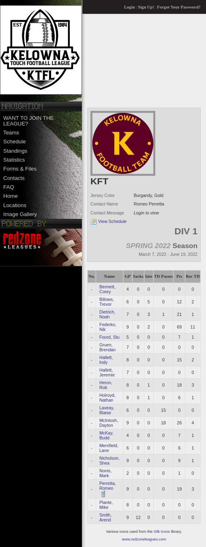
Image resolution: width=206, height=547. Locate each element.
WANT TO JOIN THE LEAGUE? (28, 120)
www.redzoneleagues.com (144, 539)
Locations (14, 205)
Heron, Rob (105, 385)
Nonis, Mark (105, 473)
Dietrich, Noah (107, 314)
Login (129, 7)
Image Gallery (20, 214)
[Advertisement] (128, 60)
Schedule (14, 141)
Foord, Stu (109, 337)
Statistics (14, 160)
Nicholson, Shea (109, 460)
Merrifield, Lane (108, 448)
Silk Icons (162, 532)
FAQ (8, 187)
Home (10, 196)
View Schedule (112, 221)
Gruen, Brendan (107, 347)
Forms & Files (19, 169)
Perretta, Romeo (107, 486)
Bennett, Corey (107, 289)
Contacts (14, 178)
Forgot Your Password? (179, 7)
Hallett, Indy (106, 360)
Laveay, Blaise (106, 410)
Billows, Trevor (106, 302)
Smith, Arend (105, 517)
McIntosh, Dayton (108, 423)
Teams (11, 133)
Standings (15, 151)
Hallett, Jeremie (107, 372)
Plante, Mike (106, 505)
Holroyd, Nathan (107, 397)
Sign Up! (146, 7)
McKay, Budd (106, 435)
